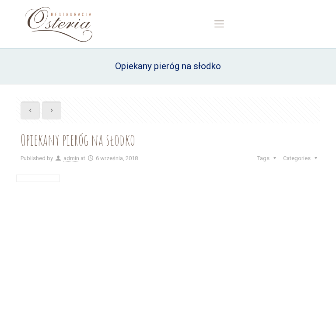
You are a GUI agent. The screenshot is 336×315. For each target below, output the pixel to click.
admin (71, 158)
